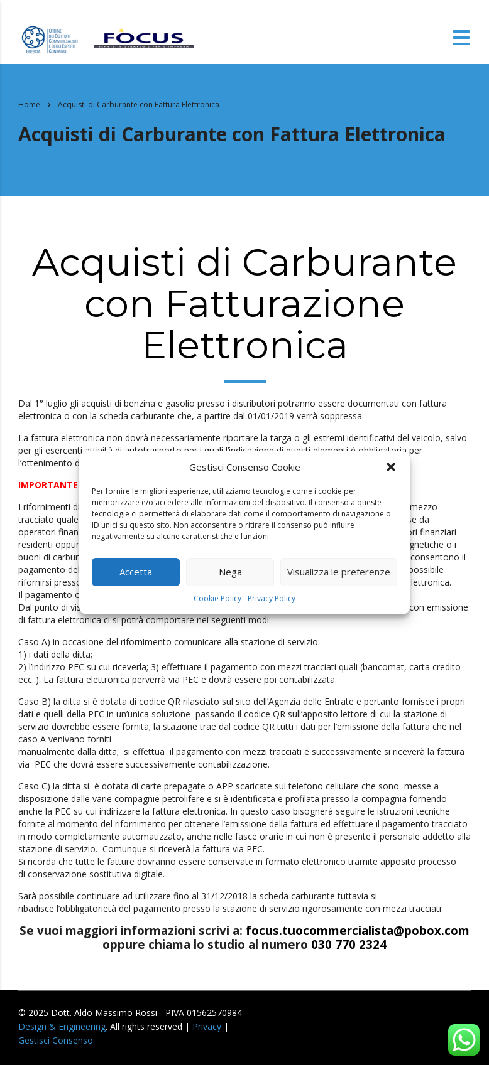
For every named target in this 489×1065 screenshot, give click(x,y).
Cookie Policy (217, 598)
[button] (391, 467)
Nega (230, 571)
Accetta (135, 571)
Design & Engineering (62, 1026)
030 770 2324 (349, 944)
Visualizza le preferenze (338, 571)
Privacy (206, 1026)
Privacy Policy (271, 598)
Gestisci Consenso (55, 1040)
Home (29, 104)
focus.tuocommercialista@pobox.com (358, 930)
